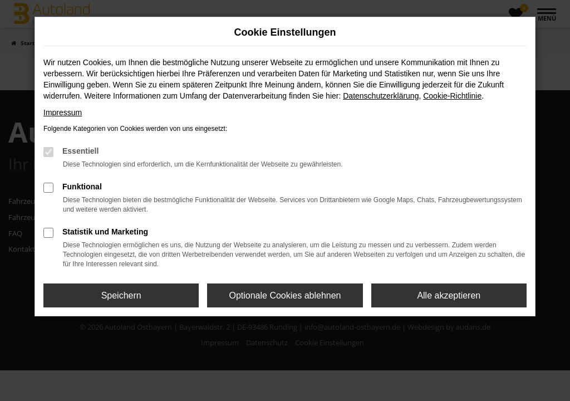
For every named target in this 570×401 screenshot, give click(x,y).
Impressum (62, 112)
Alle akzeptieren (448, 295)
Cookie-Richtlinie (452, 95)
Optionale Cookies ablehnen (285, 295)
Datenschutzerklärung (381, 95)
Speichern (121, 295)
